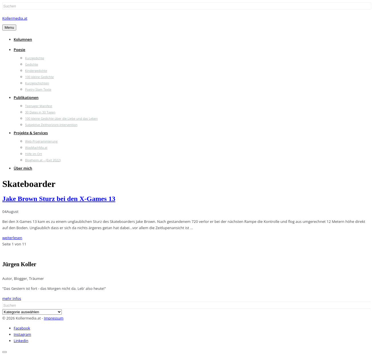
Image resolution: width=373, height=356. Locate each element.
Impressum (53, 318)
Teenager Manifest (38, 106)
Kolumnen (23, 39)
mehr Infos (11, 298)
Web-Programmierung (41, 141)
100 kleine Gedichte (39, 77)
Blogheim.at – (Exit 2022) (43, 160)
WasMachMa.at (36, 147)
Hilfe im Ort (33, 154)
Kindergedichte (36, 70)
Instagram (22, 334)
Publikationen (26, 97)
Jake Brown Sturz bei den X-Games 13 (58, 198)
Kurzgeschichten (37, 83)
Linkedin (21, 340)
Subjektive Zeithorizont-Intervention (51, 125)
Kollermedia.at (14, 18)
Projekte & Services (31, 132)
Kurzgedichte (34, 58)
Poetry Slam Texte (38, 89)
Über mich (23, 168)
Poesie (19, 49)
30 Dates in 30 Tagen (40, 112)
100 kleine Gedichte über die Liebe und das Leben (61, 118)
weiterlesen (12, 237)
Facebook (22, 328)
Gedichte (31, 64)
